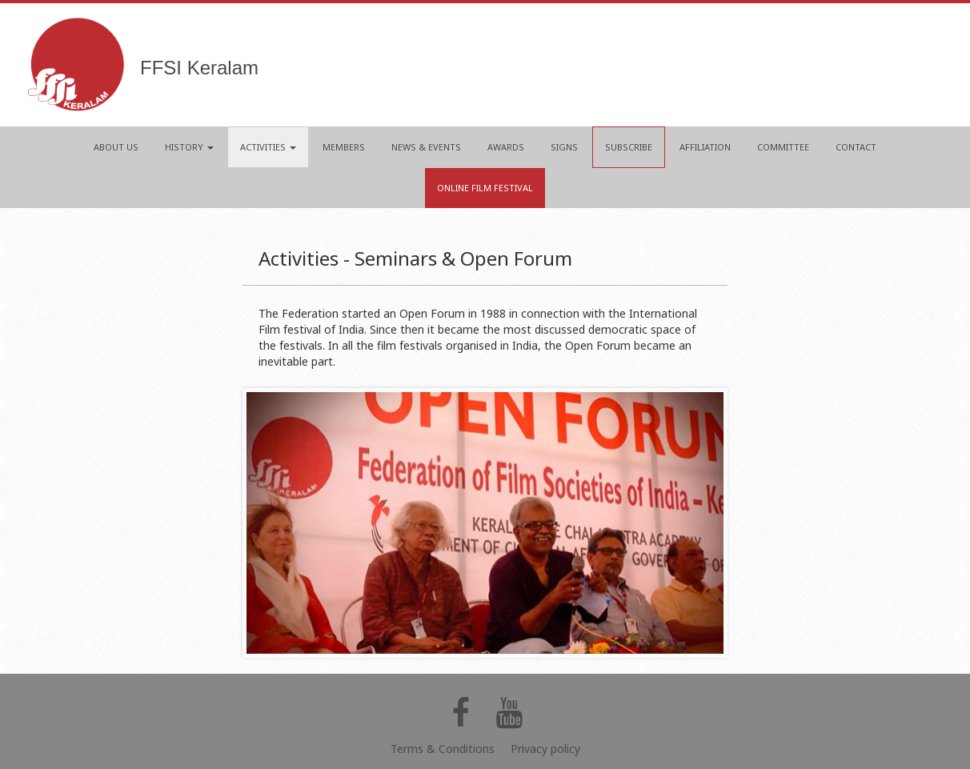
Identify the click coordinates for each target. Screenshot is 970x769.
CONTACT (856, 147)
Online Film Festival (485, 188)
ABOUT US (116, 147)
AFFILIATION (705, 147)
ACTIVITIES (268, 147)
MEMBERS (344, 147)
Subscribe (628, 147)
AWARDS (505, 147)
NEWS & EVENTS (426, 147)
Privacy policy (545, 748)
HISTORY (189, 147)
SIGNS (564, 147)
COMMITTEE (783, 147)
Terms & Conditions (443, 748)
